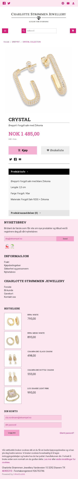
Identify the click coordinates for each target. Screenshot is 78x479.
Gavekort (8, 293)
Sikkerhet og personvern (16, 268)
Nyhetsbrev (10, 272)
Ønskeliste (55, 150)
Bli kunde (8, 290)
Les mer (48, 459)
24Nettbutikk (19, 474)
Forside (6, 42)
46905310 (7, 471)
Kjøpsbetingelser (12, 265)
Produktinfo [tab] (18, 171)
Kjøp (23, 150)
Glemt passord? (67, 433)
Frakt (6, 262)
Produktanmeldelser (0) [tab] (24, 212)
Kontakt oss (10, 297)
